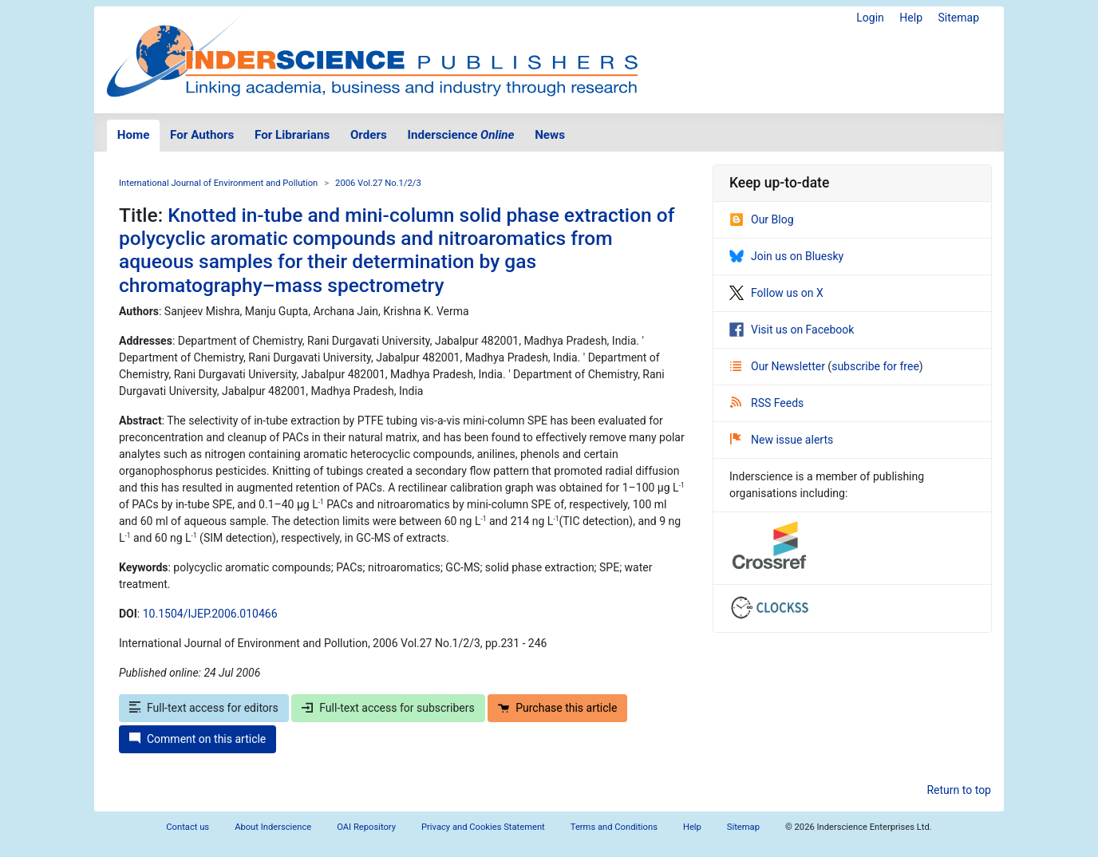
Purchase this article (557, 707)
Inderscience (461, 135)
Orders (368, 135)
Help (910, 17)
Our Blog (761, 219)
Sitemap (958, 17)
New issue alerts (781, 439)
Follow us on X (776, 292)
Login (870, 17)
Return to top (958, 790)
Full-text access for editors (203, 707)
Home (133, 135)
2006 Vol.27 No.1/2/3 (378, 183)
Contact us (187, 827)
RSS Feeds (767, 403)
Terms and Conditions (614, 827)
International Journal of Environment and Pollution (218, 183)
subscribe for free (875, 366)
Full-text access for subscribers (388, 707)
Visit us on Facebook (791, 329)
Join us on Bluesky (786, 256)
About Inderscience (273, 827)
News (550, 135)
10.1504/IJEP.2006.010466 (210, 613)
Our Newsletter (778, 366)
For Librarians (292, 135)
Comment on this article (197, 739)
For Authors (202, 135)
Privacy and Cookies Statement (483, 827)
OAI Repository (366, 827)
